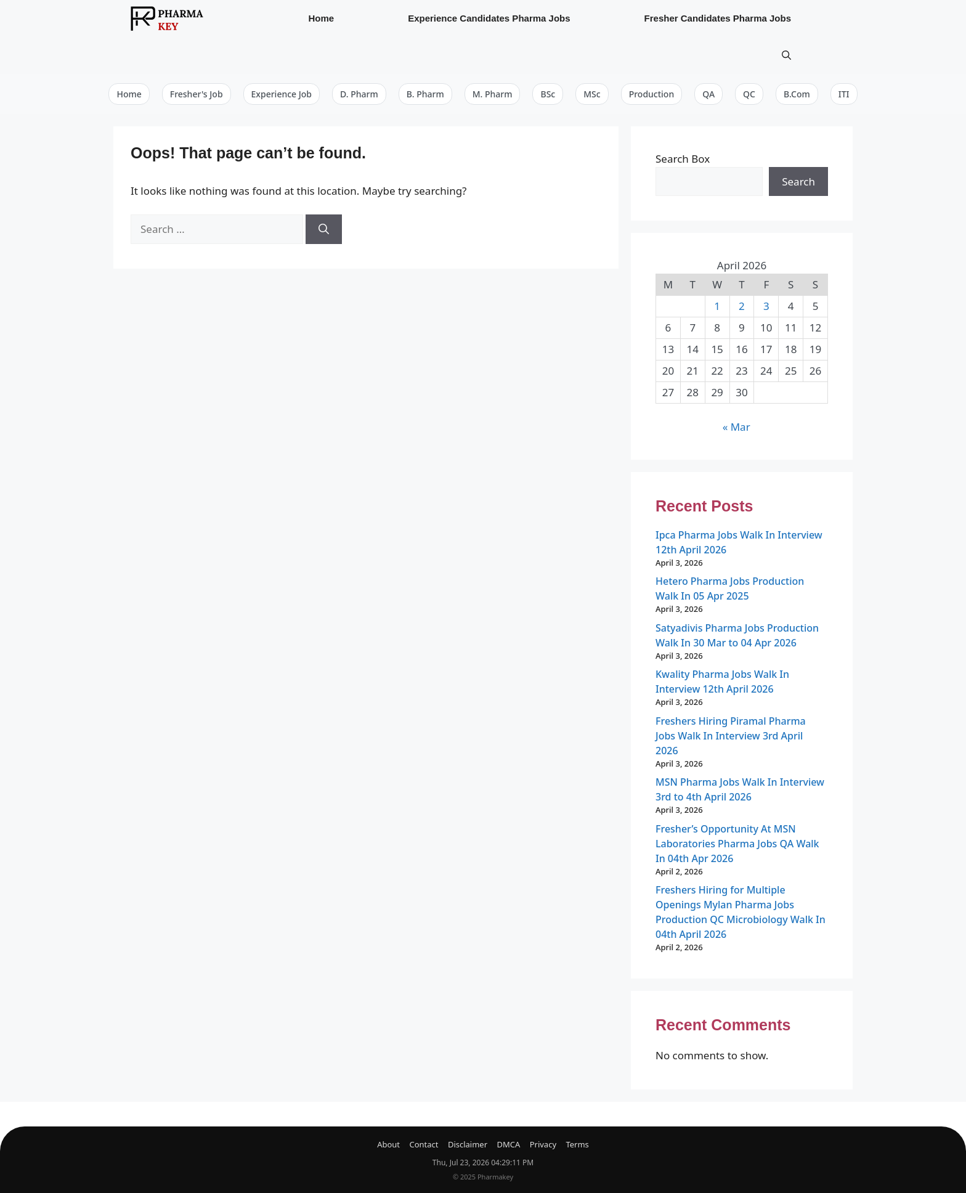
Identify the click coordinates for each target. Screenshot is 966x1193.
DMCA (508, 1144)
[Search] (324, 229)
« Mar (736, 427)
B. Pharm (425, 94)
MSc (591, 94)
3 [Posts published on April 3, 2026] (766, 306)
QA (708, 94)
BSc (547, 94)
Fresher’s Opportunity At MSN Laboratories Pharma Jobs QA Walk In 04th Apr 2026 (737, 843)
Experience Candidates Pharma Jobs (489, 18)
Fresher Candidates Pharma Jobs (717, 18)
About (388, 1144)
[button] (786, 55)
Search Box (683, 159)
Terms (577, 1144)
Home (321, 18)
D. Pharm (359, 94)
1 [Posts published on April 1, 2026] (717, 306)
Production (652, 94)
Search (798, 181)
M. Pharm (493, 94)
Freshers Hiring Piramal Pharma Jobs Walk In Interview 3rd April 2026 (731, 735)
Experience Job (281, 94)
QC (749, 94)
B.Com (797, 94)
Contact (423, 1144)
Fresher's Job (196, 94)
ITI (844, 94)
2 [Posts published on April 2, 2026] (742, 306)
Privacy (543, 1144)
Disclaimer (467, 1144)
